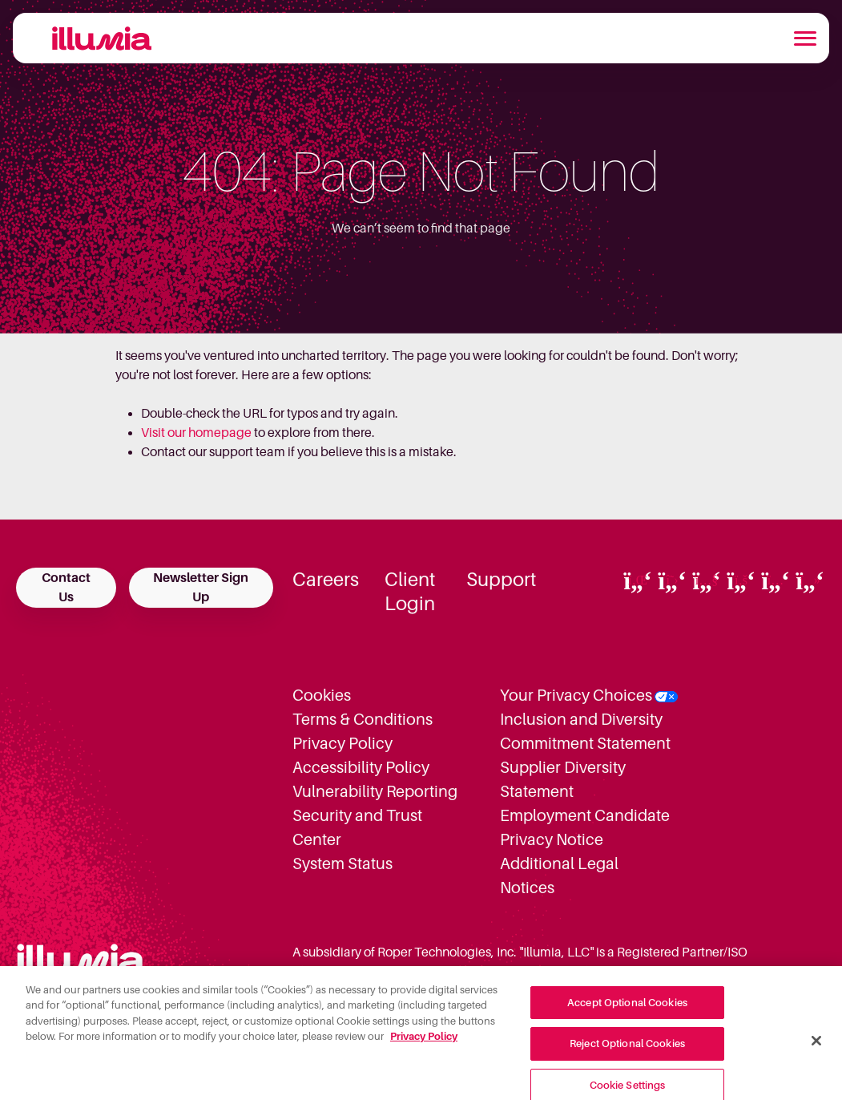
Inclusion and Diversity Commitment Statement (585, 731)
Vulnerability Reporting (374, 791)
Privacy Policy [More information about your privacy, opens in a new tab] (423, 1043)
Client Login (410, 591)
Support (501, 579)
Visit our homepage (196, 433)
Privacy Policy (342, 743)
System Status (342, 863)
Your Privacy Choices (576, 695)
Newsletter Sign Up (200, 588)
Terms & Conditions (362, 719)
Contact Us (66, 588)
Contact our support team (213, 452)
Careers (325, 579)
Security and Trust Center (357, 827)
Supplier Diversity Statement (563, 779)
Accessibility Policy (360, 767)
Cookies (321, 695)
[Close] (816, 1047)
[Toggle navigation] (805, 38)
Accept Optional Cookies (627, 1009)
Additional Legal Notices (559, 875)
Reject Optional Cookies (627, 1051)
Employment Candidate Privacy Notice (585, 827)
